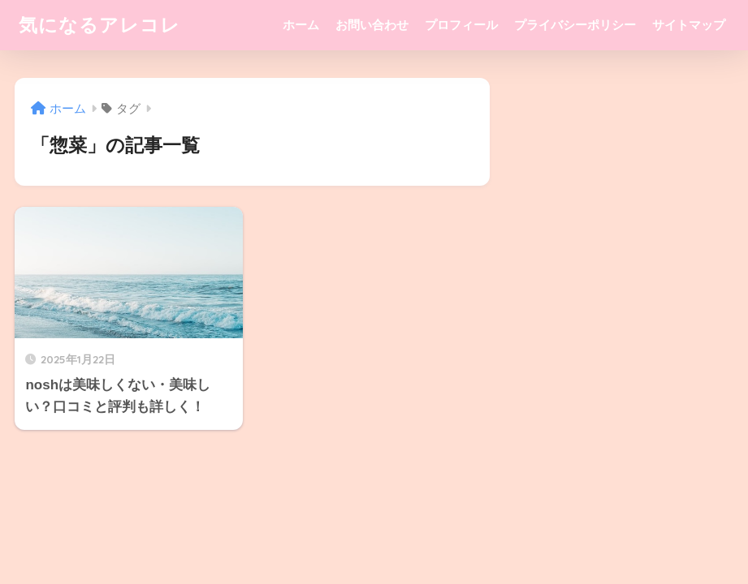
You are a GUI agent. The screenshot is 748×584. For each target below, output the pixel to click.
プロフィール (461, 25)
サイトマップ (688, 25)
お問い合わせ (372, 25)
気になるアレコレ (99, 24)
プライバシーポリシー (575, 25)
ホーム (301, 25)
